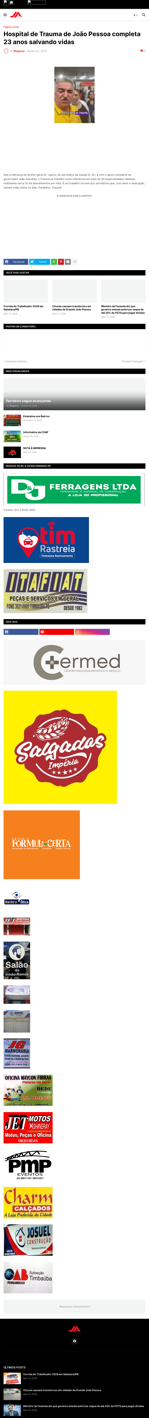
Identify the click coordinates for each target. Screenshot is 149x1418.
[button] (5, 15)
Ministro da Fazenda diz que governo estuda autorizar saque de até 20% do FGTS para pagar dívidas (123, 309)
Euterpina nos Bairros (36, 416)
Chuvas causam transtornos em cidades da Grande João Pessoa (71, 308)
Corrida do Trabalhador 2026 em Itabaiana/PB (23, 308)
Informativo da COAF (35, 432)
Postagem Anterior (16, 361)
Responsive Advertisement (74, 1306)
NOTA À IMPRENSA (34, 448)
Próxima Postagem (133, 361)
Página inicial (11, 27)
